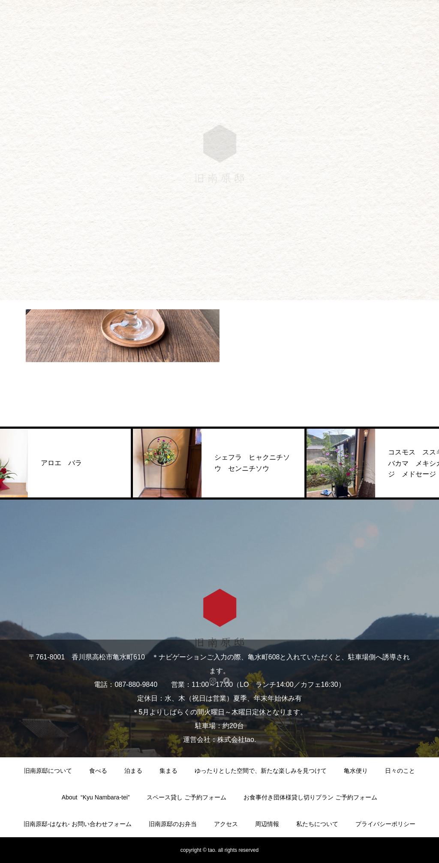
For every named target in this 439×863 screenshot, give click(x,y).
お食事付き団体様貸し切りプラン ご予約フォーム (310, 797)
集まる (168, 770)
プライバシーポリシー (385, 823)
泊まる (133, 770)
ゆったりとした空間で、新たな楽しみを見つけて (261, 770)
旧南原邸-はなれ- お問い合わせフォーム (77, 823)
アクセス (226, 823)
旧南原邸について (48, 770)
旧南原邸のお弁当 (173, 823)
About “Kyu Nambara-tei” (96, 797)
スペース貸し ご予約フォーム (186, 797)
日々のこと (400, 770)
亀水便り (356, 770)
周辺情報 (267, 823)
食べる (98, 770)
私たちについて (317, 823)
